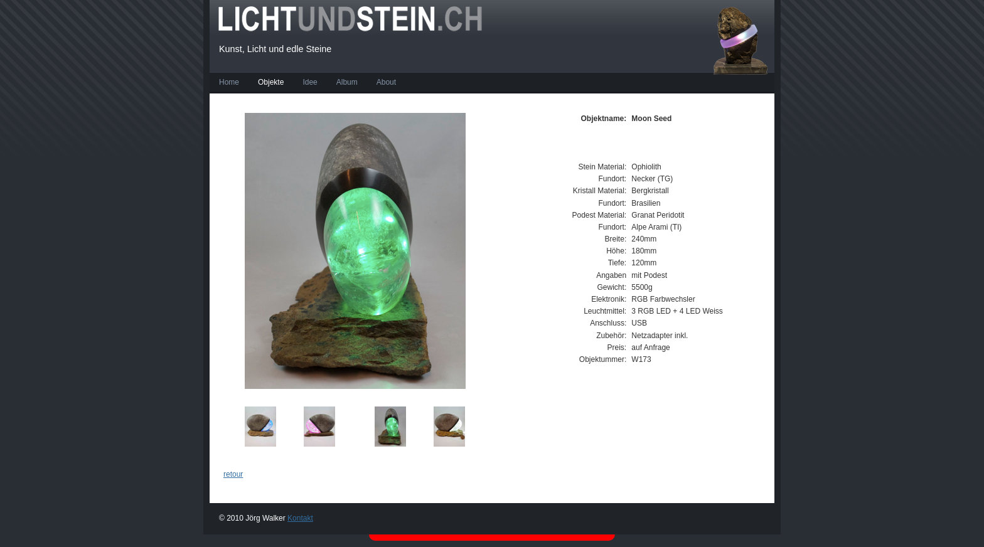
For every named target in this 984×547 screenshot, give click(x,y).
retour (233, 474)
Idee (309, 82)
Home (229, 82)
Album (347, 82)
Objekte (271, 82)
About (386, 82)
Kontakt (300, 518)
